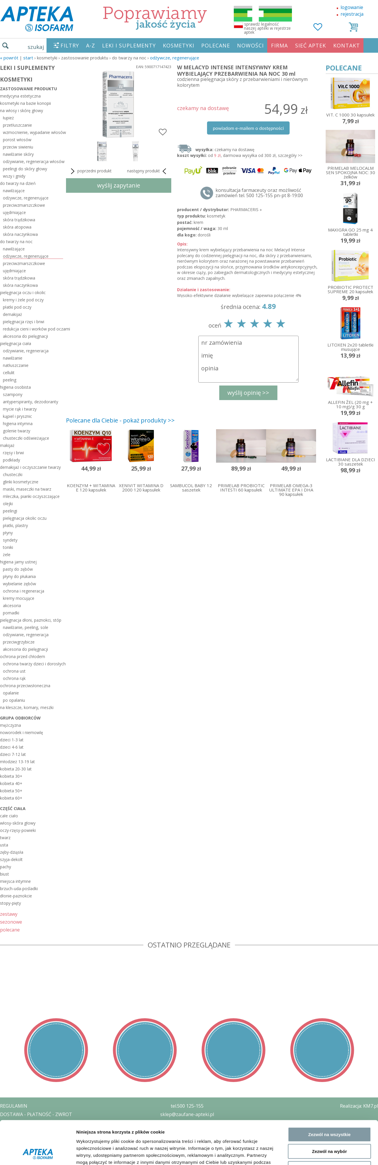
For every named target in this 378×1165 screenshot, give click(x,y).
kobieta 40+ (11, 783)
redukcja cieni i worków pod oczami (33, 329)
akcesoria (12, 605)
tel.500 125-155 (187, 1106)
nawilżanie (12, 358)
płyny (8, 532)
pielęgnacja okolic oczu (25, 518)
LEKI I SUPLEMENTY (129, 45)
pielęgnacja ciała (15, 343)
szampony (12, 394)
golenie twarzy (16, 431)
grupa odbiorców (20, 718)
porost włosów (17, 139)
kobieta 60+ (11, 798)
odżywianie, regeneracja (26, 350)
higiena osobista (15, 387)
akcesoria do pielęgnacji (25, 336)
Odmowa (329, 1037)
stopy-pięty (10, 903)
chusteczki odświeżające (26, 438)
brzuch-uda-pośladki (19, 888)
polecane (10, 930)
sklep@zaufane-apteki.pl (187, 1114)
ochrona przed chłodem (22, 656)
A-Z (90, 45)
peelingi (10, 511)
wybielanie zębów (19, 583)
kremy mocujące (18, 598)
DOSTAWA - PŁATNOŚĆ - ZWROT (36, 1114)
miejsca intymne (15, 881)
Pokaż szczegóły (310, 1063)
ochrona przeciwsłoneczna (25, 685)
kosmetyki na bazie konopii (25, 103)
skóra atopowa (17, 227)
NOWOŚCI (250, 45)
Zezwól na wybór (329, 1021)
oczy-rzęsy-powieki (18, 830)
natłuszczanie (15, 365)
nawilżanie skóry (18, 154)
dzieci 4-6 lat (12, 747)
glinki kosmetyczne (20, 482)
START (28, 58)
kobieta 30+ (11, 776)
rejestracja (351, 14)
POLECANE (215, 45)
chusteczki (12, 474)
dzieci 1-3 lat (12, 740)
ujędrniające (14, 212)
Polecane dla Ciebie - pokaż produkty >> (120, 420)
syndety (10, 540)
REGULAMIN (13, 1106)
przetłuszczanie (17, 125)
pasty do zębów (18, 569)
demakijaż (12, 314)
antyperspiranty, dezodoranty (30, 401)
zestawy (8, 914)
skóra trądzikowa (19, 219)
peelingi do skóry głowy (25, 169)
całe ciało (9, 815)
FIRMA (279, 45)
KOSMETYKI (178, 45)
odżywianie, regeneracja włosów (33, 161)
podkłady (11, 460)
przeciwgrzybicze (19, 642)
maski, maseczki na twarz (27, 489)
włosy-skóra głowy (17, 823)
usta (4, 845)
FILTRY (69, 45)
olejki (8, 503)
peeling (9, 380)
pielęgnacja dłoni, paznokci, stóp (30, 620)
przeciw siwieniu (18, 147)
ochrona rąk (14, 678)
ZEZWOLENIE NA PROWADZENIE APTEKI (44, 1131)
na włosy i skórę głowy (21, 110)
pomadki (11, 613)
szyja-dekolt (11, 859)
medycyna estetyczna (20, 96)
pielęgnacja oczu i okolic (23, 292)
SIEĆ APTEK (310, 45)
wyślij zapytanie (118, 185)
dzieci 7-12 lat (13, 754)
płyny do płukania (19, 576)
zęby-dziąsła (11, 852)
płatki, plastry (15, 525)
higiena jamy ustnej (18, 562)
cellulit (9, 372)
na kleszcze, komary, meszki (27, 707)
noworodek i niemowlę (21, 732)
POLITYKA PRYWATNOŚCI (28, 1123)
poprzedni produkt (90, 171)
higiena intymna (18, 423)
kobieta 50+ (11, 790)
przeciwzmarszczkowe (24, 205)
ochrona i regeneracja (23, 591)
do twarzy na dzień (18, 183)
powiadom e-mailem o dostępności (248, 128)
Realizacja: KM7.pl (359, 1106)
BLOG (6, 1148)
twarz (5, 837)
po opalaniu (14, 700)
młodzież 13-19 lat (17, 761)
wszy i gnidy (14, 176)
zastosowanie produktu (28, 88)
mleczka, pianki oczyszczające (31, 496)
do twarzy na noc (16, 241)
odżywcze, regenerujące (174, 58)
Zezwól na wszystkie (329, 1003)
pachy (5, 866)
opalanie (11, 693)
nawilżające (14, 190)
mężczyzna (10, 725)
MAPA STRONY (16, 1156)
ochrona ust (14, 671)
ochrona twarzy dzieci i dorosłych (33, 664)
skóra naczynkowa (20, 234)
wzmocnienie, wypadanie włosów (33, 132)
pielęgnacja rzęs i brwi (23, 321)
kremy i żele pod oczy (23, 300)
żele (6, 554)
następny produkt (147, 171)
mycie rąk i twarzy (20, 409)
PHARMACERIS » (246, 209)
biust (4, 874)
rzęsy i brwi (13, 452)
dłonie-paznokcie (16, 896)
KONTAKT (346, 45)
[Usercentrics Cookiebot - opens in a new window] (37, 1063)
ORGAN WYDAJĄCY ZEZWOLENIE (35, 1139)
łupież (8, 118)
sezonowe (11, 922)
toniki (8, 547)
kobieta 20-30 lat (16, 769)
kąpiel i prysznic (17, 416)
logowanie (351, 7)
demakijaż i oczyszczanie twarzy (30, 467)
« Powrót (9, 58)
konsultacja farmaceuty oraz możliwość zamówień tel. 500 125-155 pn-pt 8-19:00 (259, 193)
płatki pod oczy (17, 307)
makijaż (7, 445)
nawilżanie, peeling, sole (25, 627)
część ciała (13, 808)
